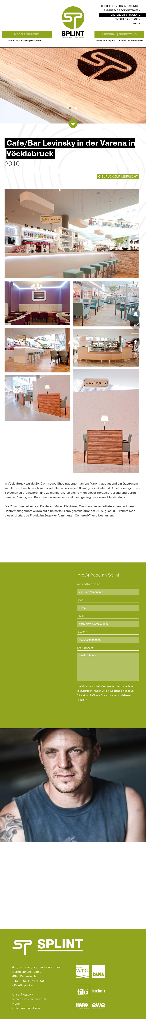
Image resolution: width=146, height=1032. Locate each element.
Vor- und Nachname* (89, 597)
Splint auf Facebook (26, 1021)
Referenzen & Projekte (124, 15)
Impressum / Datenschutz (29, 1012)
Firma (80, 613)
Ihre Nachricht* (85, 661)
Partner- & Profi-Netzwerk (122, 10)
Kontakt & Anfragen (126, 19)
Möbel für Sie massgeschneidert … (27, 49)
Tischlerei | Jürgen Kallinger (120, 6)
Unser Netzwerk (22, 1007)
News (136, 24)
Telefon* (82, 645)
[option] (73, 98)
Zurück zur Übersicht (118, 190)
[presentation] (110, 724)
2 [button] (76, 121)
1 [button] (70, 121)
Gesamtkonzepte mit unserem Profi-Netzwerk (119, 49)
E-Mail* (81, 629)
